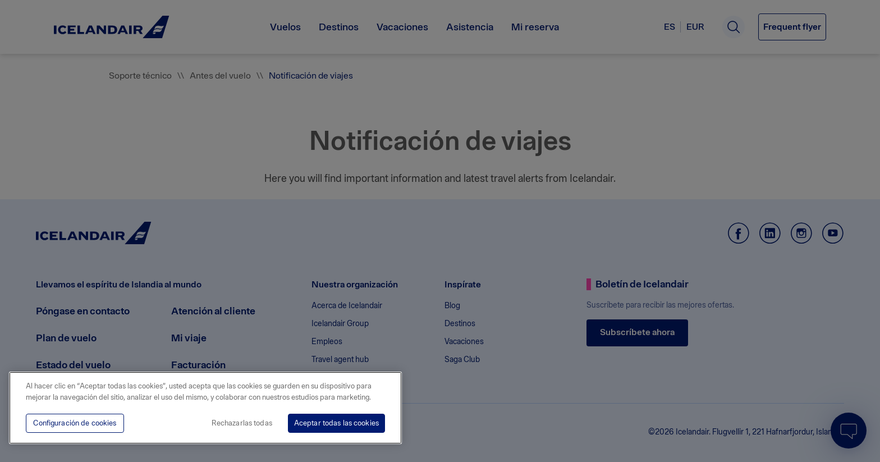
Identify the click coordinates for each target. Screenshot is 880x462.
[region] (205, 408)
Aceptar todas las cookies (336, 423)
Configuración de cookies (74, 423)
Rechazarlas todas (242, 423)
